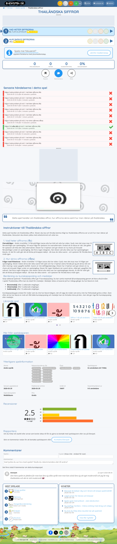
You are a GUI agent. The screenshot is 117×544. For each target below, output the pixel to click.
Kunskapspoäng (66, 67)
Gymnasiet (47, 382)
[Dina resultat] (77, 3)
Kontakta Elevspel (61, 440)
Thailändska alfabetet (12, 317)
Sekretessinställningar (95, 540)
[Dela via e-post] (66, 533)
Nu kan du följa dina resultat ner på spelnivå (83, 511)
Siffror (76, 368)
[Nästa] (112, 313)
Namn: (6, 454)
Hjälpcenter (43, 540)
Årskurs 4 (47, 374)
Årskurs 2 (47, 371)
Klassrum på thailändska (36, 317)
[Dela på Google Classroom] (61, 533)
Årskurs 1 (36, 371)
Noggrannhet (82, 67)
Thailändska (65, 368)
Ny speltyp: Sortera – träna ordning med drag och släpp (88, 506)
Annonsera (33, 540)
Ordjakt (17, 511)
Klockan (17, 518)
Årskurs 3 (36, 374)
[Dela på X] (56, 533)
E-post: (61, 454)
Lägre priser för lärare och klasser (78, 496)
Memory (17, 497)
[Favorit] (45, 73)
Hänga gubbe (19, 490)
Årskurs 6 (47, 376)
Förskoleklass (49, 368)
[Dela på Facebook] (51, 533)
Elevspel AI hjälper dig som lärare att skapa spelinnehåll (88, 491)
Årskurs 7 (36, 379)
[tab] (57, 325)
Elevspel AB (24, 540)
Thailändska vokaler (56, 317)
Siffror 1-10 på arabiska (80, 317)
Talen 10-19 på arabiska (103, 317)
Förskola (36, 368)
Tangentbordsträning (22, 504)
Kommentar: (8, 459)
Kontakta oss (52, 540)
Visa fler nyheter (86, 518)
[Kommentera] (58, 73)
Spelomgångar (35, 67)
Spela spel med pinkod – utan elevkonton (81, 501)
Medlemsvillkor (81, 540)
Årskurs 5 (36, 376)
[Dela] (72, 73)
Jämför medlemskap (99, 53)
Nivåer (50, 67)
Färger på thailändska (57, 349)
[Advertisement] (58, 20)
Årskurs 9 (36, 382)
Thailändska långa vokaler (14, 349)
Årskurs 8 (47, 379)
